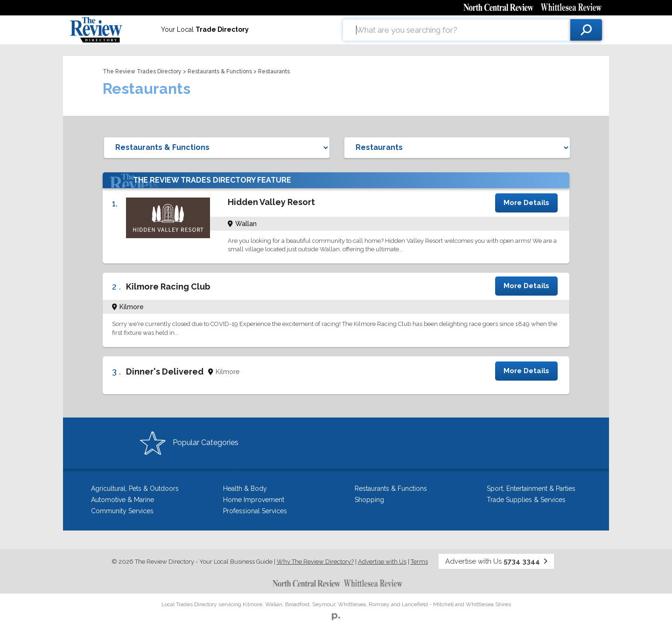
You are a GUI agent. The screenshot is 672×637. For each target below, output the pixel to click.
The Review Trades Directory (142, 71)
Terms (419, 561)
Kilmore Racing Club (168, 286)
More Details (526, 202)
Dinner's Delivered (164, 371)
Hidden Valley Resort (271, 202)
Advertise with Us (382, 561)
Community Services (122, 511)
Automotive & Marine (122, 499)
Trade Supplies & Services (526, 499)
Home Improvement (253, 499)
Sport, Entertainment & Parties (531, 488)
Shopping (369, 499)
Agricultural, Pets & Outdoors (135, 488)
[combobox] (456, 30)
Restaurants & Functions (220, 71)
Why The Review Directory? (315, 561)
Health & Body (245, 488)
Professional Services (255, 511)
